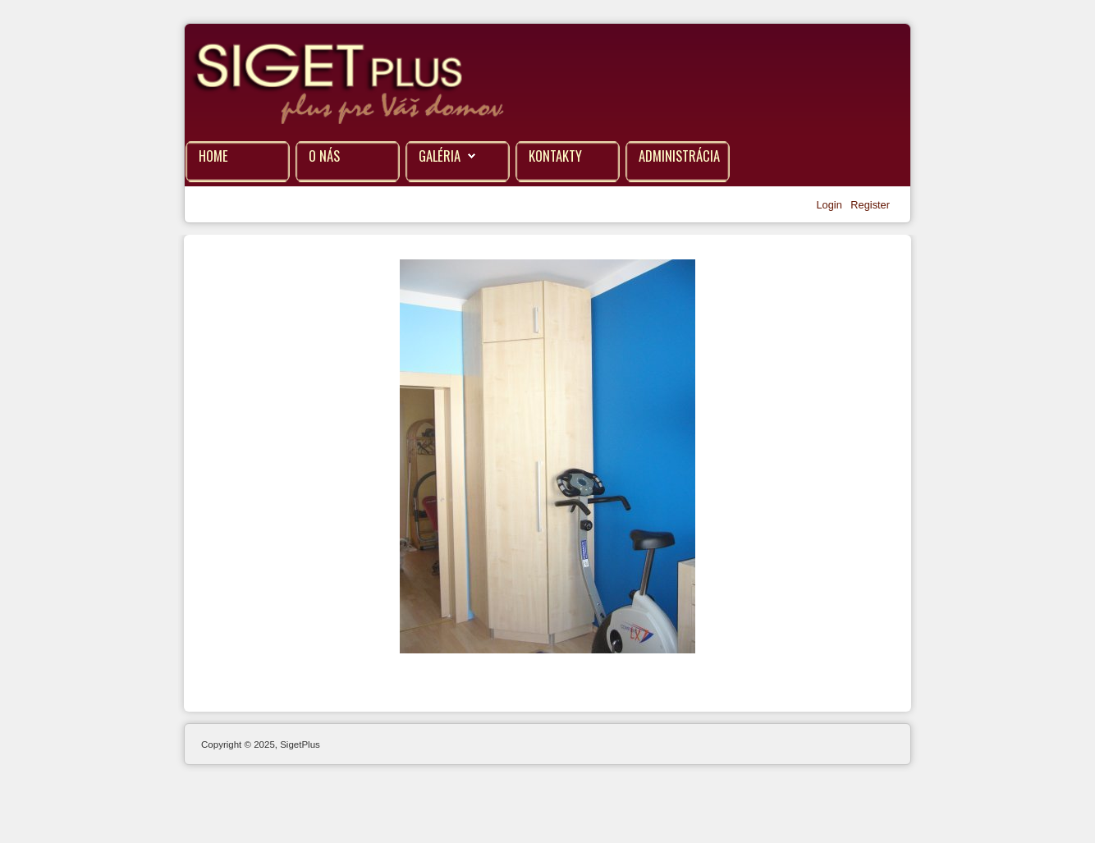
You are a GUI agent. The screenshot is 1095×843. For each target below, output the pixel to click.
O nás (324, 155)
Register (870, 205)
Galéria (439, 155)
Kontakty (555, 155)
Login (830, 205)
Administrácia (679, 155)
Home (213, 155)
